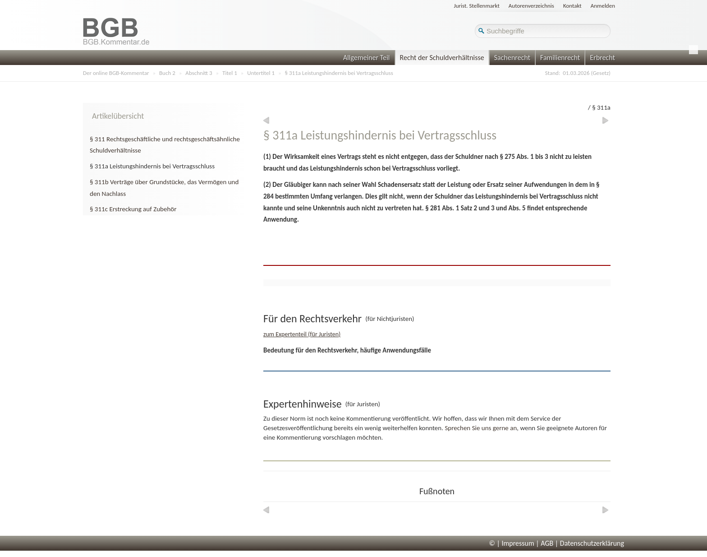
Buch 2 (167, 73)
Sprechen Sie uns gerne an (481, 428)
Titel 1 (229, 73)
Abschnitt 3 (198, 73)
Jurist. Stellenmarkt (477, 5)
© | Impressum (511, 543)
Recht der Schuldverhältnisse (442, 57)
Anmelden (603, 5)
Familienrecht (560, 57)
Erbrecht (602, 57)
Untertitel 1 (261, 73)
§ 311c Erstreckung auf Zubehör (133, 209)
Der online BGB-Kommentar (116, 73)
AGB (547, 543)
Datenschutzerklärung (592, 543)
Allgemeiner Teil (366, 57)
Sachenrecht (512, 57)
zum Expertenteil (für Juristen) (301, 334)
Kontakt (572, 5)
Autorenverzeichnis (531, 5)
